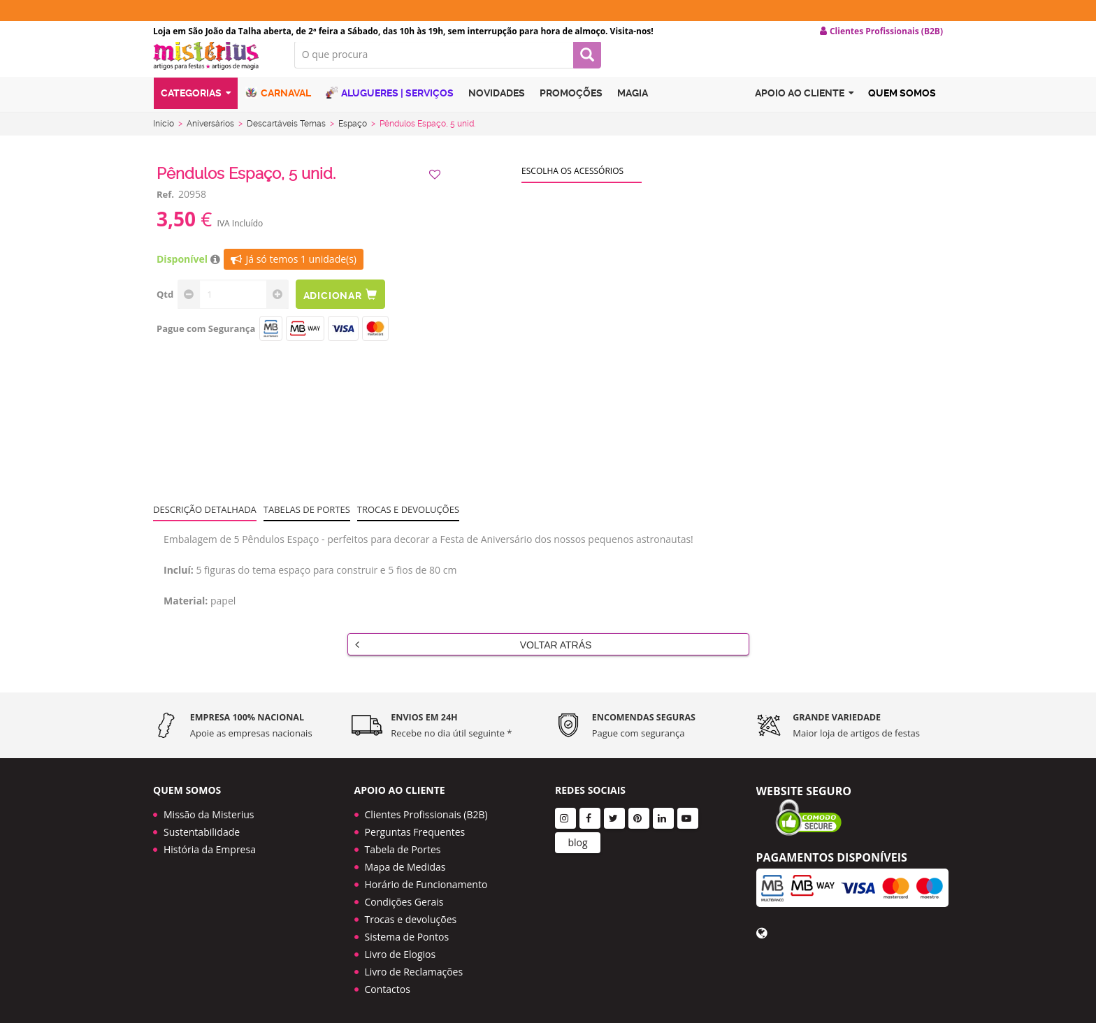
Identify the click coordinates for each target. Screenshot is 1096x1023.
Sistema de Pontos (407, 931)
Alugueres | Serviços (390, 107)
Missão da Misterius (209, 809)
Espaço (352, 135)
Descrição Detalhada (205, 520)
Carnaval (278, 107)
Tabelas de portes (307, 520)
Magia (632, 107)
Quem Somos (902, 107)
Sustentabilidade (202, 827)
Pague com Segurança (206, 339)
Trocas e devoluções (408, 520)
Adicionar (344, 305)
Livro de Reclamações (414, 966)
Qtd (165, 305)
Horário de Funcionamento (426, 879)
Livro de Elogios (400, 949)
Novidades (496, 107)
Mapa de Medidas (405, 862)
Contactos (387, 984)
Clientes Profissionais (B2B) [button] (881, 31)
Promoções (571, 107)
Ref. (165, 205)
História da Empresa (210, 844)
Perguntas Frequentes (415, 827)
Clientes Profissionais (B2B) (426, 809)
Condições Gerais (404, 897)
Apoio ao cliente (804, 107)
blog (577, 837)
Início (163, 135)
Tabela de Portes (403, 844)
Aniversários (210, 135)
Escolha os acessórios (572, 182)
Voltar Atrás (473, 655)
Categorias (196, 107)
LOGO (213, 66)
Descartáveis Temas (286, 135)
